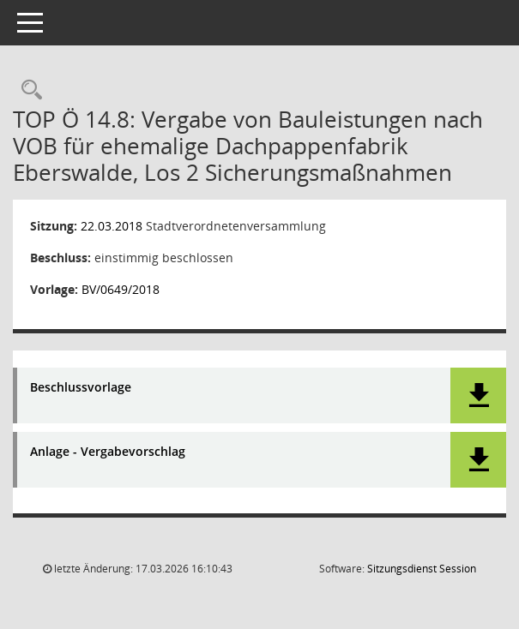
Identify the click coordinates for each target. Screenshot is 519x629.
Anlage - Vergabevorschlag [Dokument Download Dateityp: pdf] (107, 452)
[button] (478, 395)
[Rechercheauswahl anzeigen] (27, 90)
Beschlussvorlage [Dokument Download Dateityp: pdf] (80, 387)
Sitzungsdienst (421, 568)
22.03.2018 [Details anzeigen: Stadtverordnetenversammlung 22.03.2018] (111, 226)
